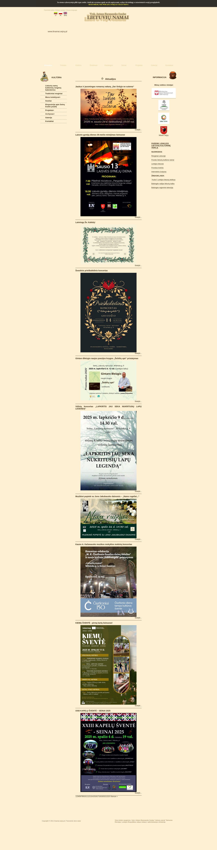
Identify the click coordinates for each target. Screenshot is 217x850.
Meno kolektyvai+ (52, 97)
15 (94, 796)
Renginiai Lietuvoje (158, 156)
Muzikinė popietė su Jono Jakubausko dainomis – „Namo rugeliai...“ (107, 496)
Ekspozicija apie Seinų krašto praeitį (55, 105)
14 (92, 796)
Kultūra (78, 65)
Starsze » (114, 796)
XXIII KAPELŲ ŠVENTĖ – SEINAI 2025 (92, 711)
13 (90, 796)
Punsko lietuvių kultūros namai (162, 160)
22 (107, 796)
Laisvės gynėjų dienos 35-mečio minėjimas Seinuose (100, 135)
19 (101, 796)
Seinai (123, 65)
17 (98, 796)
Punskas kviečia (157, 168)
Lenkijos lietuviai (157, 164)
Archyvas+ (50, 114)
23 (109, 796)
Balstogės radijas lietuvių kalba (162, 184)
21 (105, 796)
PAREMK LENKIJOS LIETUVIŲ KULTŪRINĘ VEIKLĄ (161, 145)
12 (88, 796)
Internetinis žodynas (158, 172)
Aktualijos (48, 65)
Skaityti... (138, 130)
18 (100, 796)
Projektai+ (49, 110)
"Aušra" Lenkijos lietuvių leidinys (163, 180)
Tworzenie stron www (73, 821)
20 (103, 796)
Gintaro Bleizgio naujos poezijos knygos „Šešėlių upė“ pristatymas (106, 358)
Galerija (154, 65)
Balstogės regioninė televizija (162, 188)
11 (87, 796)
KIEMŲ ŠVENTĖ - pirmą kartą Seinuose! (93, 623)
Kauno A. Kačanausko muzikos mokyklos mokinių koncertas (103, 544)
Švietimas (93, 65)
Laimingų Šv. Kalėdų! (85, 222)
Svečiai (48, 101)
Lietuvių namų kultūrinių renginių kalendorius (53, 88)
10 (85, 796)
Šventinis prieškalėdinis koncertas (91, 270)
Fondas (63, 65)
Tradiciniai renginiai (53, 93)
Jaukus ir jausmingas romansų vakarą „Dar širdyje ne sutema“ (104, 86)
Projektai (139, 65)
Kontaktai (169, 65)
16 (96, 796)
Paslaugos (108, 65)
